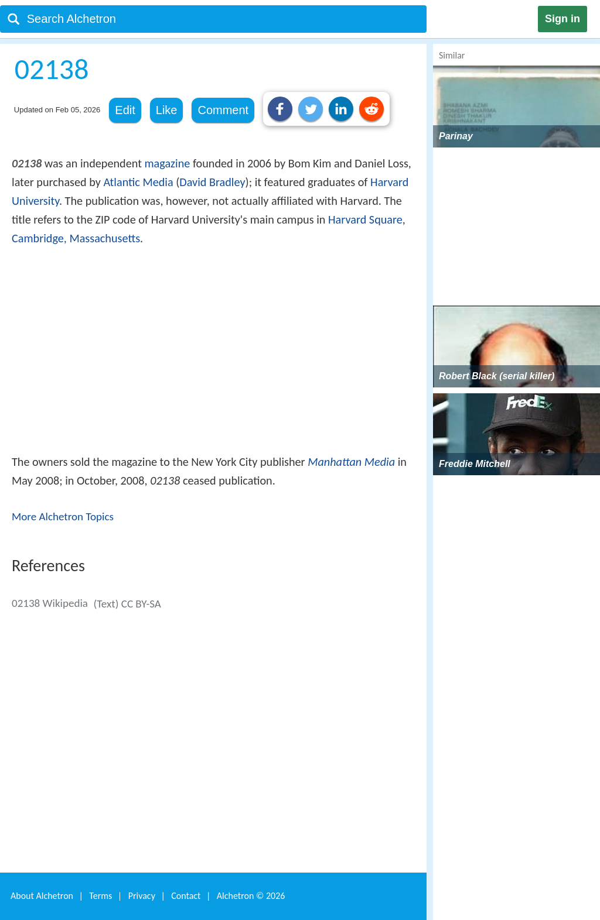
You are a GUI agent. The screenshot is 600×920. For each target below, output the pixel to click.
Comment (222, 110)
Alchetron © (251, 895)
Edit (125, 110)
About (42, 895)
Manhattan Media (351, 462)
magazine (167, 163)
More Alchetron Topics (63, 516)
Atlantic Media (138, 182)
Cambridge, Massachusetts (76, 238)
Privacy (141, 895)
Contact (185, 895)
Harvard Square (365, 219)
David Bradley (212, 182)
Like (167, 110)
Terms (100, 895)
